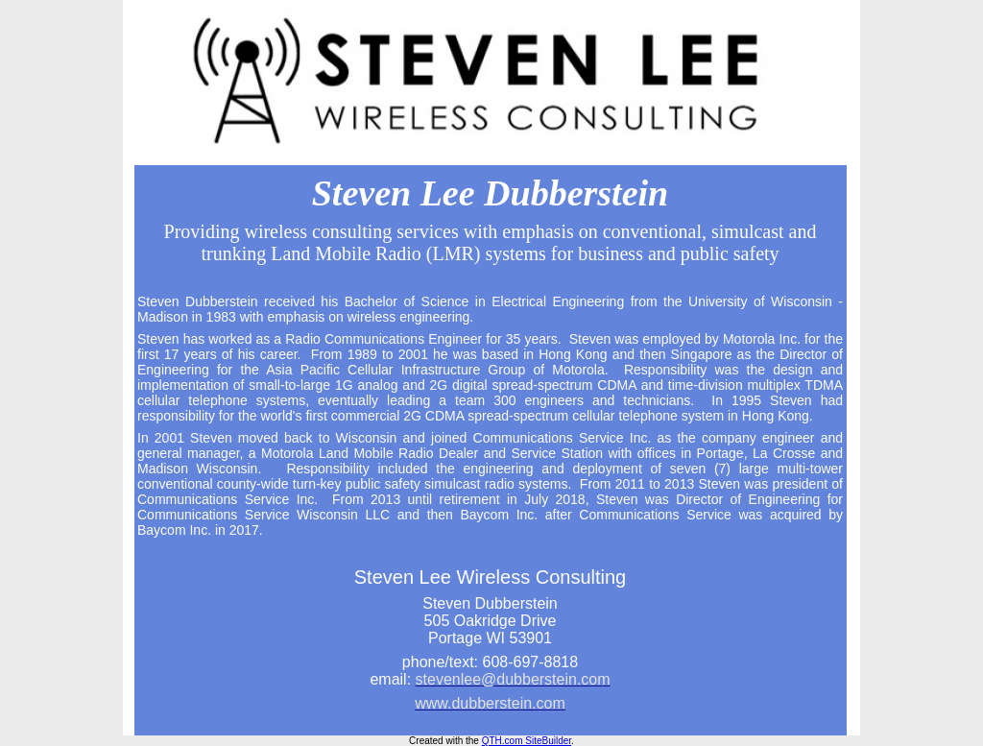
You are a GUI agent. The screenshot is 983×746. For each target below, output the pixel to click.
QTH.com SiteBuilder (526, 740)
